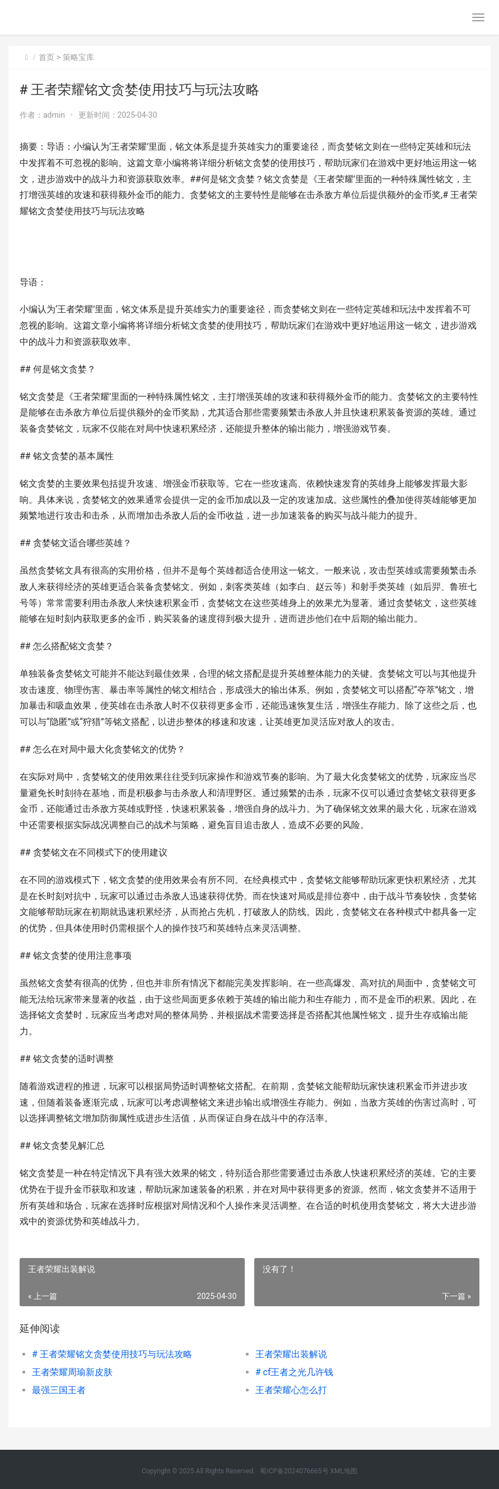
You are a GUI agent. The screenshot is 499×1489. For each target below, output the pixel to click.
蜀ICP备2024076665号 (294, 1471)
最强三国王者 (59, 1390)
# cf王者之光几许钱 (294, 1372)
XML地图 (343, 1471)
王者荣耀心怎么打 (291, 1390)
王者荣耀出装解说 (291, 1354)
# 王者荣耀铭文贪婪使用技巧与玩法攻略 (112, 1354)
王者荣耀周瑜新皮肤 (72, 1372)
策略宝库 (78, 57)
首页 (46, 57)
